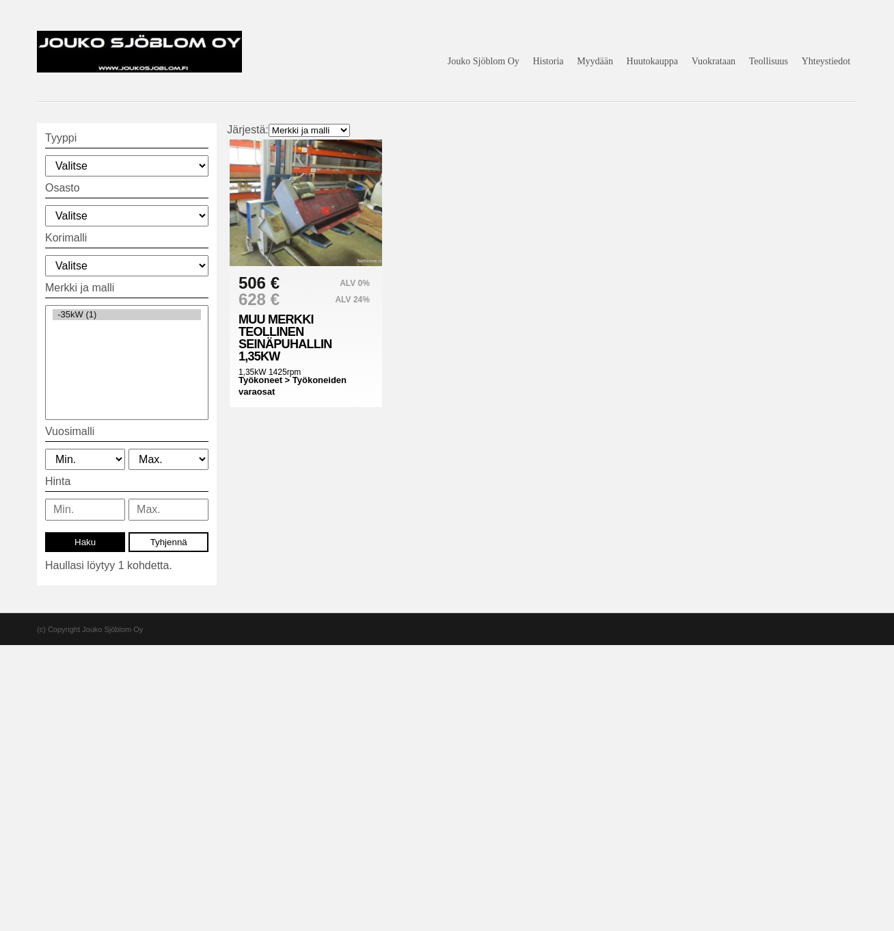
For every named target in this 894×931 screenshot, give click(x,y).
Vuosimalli (69, 431)
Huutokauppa (652, 61)
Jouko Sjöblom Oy (483, 61)
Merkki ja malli (79, 287)
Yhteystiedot (826, 61)
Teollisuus (768, 61)
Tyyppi (61, 138)
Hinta (57, 481)
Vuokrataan (713, 61)
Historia (547, 61)
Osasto (62, 188)
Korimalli (66, 238)
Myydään (595, 61)
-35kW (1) (127, 314)
